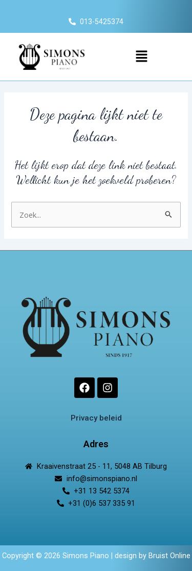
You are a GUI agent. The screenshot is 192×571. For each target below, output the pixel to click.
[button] (141, 56)
